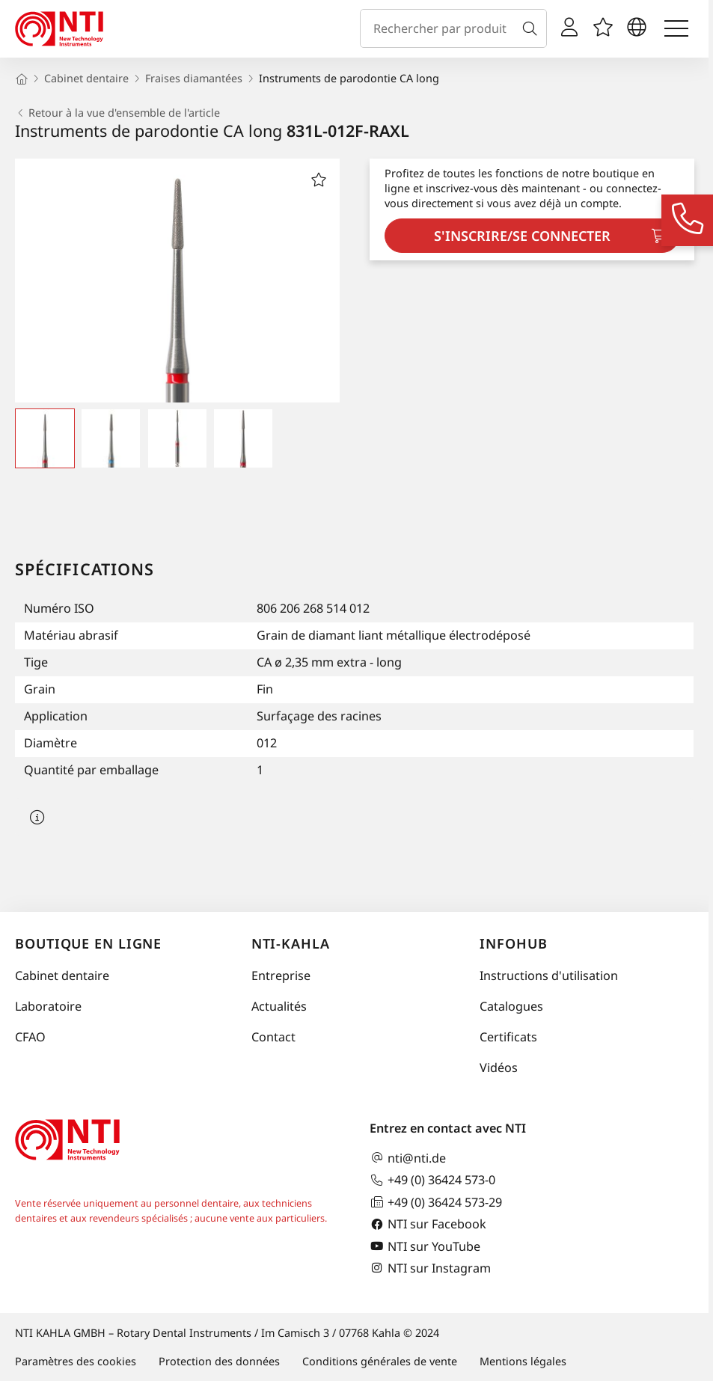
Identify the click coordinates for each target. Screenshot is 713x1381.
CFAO (30, 1037)
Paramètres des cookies (75, 1361)
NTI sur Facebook (428, 1224)
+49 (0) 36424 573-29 (436, 1202)
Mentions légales (523, 1361)
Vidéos (499, 1067)
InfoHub (513, 943)
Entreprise (280, 975)
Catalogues (511, 1006)
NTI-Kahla (290, 943)
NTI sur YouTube (425, 1246)
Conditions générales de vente (379, 1361)
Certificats (508, 1037)
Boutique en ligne (88, 943)
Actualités (279, 1006)
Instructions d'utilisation (549, 975)
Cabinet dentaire (62, 975)
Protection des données (219, 1361)
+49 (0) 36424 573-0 (432, 1180)
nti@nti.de (408, 1158)
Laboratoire (48, 1006)
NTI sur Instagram (430, 1268)
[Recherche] (532, 28)
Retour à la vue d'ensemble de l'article (117, 113)
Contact (273, 1037)
